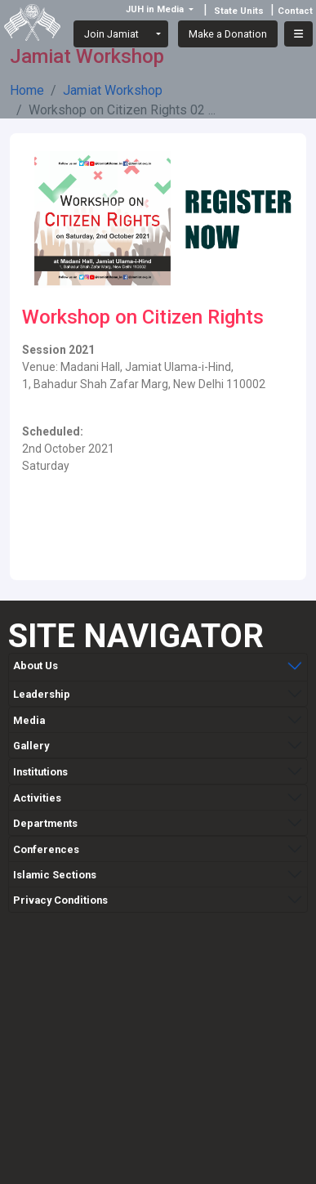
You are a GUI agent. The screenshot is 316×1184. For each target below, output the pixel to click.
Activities (37, 795)
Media (29, 717)
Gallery (31, 742)
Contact (295, 11)
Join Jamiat (111, 34)
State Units (239, 11)
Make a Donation (228, 34)
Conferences (46, 846)
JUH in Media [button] (156, 9)
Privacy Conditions (60, 897)
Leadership (41, 691)
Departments (45, 820)
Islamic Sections (54, 871)
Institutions (40, 768)
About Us (35, 665)
